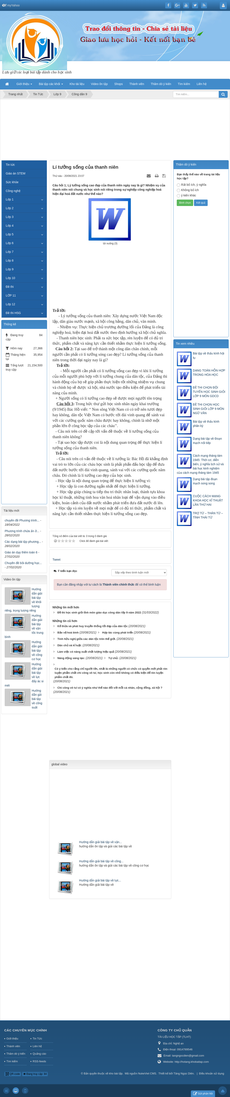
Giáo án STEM (15, 173)
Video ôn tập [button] (99, 84)
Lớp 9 (9, 269)
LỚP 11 (11, 295)
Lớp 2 (9, 208)
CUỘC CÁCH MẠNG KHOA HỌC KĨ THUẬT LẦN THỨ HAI (208, 500)
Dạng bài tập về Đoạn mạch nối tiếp (207, 441)
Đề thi (10, 286)
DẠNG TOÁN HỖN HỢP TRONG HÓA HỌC (209, 372)
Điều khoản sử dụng (211, 1073)
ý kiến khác (186, 195)
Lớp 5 (9, 234)
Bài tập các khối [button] (51, 85)
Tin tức (10, 164)
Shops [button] (118, 84)
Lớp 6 (9, 243)
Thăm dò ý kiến (15, 1053)
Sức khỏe (12, 182)
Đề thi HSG (13, 313)
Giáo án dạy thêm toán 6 (21, 552)
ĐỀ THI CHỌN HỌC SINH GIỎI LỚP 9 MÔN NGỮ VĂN (208, 409)
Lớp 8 (9, 260)
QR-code (13, 1074)
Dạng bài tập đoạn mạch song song (205, 481)
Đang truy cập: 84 (35, 1074)
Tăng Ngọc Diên (184, 1073)
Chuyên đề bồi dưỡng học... (23, 563)
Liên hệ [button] (201, 84)
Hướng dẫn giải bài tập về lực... (100, 880)
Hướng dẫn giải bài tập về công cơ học (37, 650)
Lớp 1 (9, 199)
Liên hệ (37, 1046)
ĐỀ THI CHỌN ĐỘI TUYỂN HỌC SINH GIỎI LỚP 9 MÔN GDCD (209, 392)
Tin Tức (37, 1038)
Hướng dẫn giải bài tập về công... (101, 861)
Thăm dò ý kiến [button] (161, 84)
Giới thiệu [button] (24, 85)
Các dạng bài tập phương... (23, 541)
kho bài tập (115, 1073)
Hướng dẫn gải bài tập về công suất (37, 699)
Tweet (56, 559)
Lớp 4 (9, 225)
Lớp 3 (9, 217)
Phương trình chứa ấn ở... (22, 531)
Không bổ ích (188, 190)
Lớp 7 (9, 251)
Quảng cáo (39, 1053)
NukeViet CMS (147, 1073)
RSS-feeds (39, 1061)
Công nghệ (13, 191)
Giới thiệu (12, 1038)
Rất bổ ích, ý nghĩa (191, 185)
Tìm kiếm (12, 1061)
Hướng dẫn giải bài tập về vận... (100, 842)
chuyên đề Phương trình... (22, 520)
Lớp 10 (10, 278)
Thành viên (13, 1046)
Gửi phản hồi (203, 1094)
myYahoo (13, 5)
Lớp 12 (10, 304)
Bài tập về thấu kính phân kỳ (206, 424)
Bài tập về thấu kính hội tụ (208, 355)
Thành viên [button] (136, 84)
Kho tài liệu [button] (77, 84)
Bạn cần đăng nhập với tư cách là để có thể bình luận (109, 584)
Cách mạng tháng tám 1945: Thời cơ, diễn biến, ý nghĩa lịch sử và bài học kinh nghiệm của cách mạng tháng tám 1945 (200, 464)
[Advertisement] (115, 130)
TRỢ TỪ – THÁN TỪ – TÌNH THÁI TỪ (208, 515)
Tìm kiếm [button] (184, 84)
